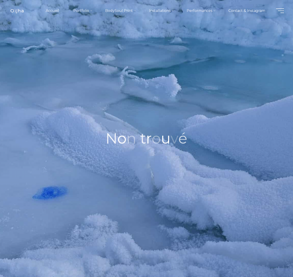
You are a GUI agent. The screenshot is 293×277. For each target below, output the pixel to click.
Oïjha (17, 10)
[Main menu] (280, 11)
